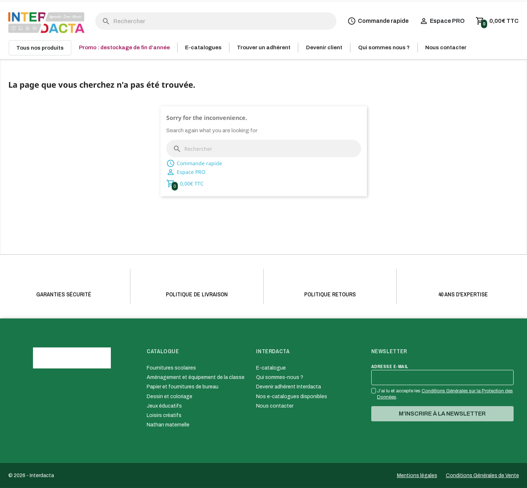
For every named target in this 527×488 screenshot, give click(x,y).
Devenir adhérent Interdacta (288, 386)
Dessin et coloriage (169, 396)
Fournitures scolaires (171, 368)
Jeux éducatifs (164, 406)
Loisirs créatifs (164, 415)
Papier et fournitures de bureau (182, 386)
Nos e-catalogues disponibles (291, 396)
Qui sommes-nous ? (279, 377)
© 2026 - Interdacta (31, 475)
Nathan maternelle (168, 424)
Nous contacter (274, 406)
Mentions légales (417, 475)
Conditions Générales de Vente (482, 475)
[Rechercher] (216, 21)
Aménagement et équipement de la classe (195, 377)
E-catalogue (271, 368)
